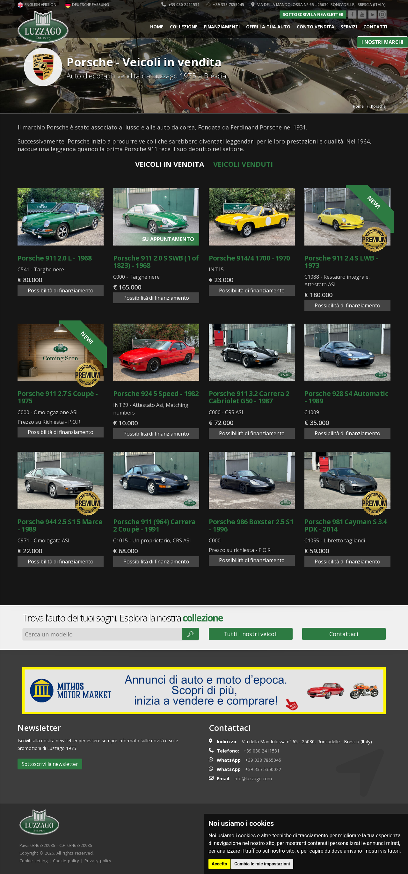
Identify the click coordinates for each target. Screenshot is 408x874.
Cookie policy (66, 860)
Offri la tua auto (268, 27)
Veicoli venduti (243, 164)
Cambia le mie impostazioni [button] (262, 863)
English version (37, 4)
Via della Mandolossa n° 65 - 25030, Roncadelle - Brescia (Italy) (318, 4)
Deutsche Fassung (87, 4)
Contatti (375, 27)
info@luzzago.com (253, 778)
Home (157, 27)
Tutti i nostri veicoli (250, 634)
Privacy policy (97, 860)
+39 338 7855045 (225, 4)
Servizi (349, 27)
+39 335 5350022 (263, 769)
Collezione (184, 27)
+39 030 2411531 (180, 4)
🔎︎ (190, 634)
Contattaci (343, 634)
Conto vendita (315, 27)
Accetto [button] (219, 863)
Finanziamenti (222, 27)
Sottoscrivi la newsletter (313, 14)
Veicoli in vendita (169, 164)
